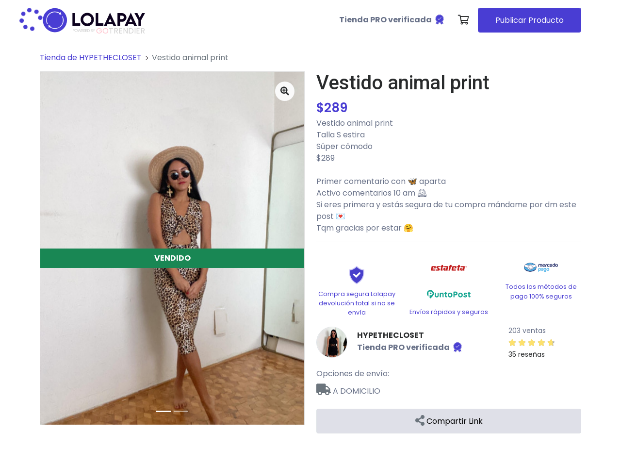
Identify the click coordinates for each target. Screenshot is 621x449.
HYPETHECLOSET (390, 335)
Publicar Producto (529, 20)
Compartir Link (449, 421)
